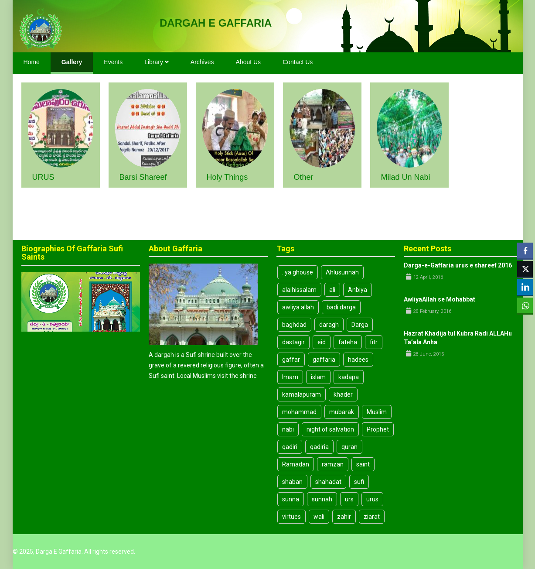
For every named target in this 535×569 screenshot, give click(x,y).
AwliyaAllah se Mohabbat (439, 299)
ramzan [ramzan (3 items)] (333, 464)
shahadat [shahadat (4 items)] (328, 481)
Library (156, 61)
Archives (202, 61)
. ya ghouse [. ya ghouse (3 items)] (297, 272)
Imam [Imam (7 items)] (290, 377)
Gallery (71, 61)
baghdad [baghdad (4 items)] (294, 324)
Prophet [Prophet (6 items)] (378, 429)
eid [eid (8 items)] (321, 342)
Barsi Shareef (143, 177)
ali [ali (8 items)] (332, 289)
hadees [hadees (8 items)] (358, 359)
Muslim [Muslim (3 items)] (377, 411)
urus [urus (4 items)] (372, 499)
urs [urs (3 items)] (349, 499)
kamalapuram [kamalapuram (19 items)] (301, 394)
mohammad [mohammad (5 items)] (299, 411)
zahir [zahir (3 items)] (344, 516)
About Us (248, 61)
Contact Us (298, 61)
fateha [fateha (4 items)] (347, 342)
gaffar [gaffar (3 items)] (291, 359)
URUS (43, 177)
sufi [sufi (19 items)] (359, 481)
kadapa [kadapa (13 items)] (348, 377)
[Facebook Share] (525, 250)
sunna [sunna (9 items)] (290, 499)
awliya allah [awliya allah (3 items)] (298, 307)
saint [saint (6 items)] (363, 464)
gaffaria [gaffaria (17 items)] (324, 359)
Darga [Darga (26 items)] (359, 324)
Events (113, 61)
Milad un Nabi (405, 177)
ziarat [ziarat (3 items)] (372, 516)
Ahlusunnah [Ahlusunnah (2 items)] (342, 272)
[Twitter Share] (525, 269)
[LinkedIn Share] (525, 287)
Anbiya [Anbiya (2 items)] (357, 289)
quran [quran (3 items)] (349, 446)
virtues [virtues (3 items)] (291, 516)
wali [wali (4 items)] (319, 516)
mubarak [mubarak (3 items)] (341, 411)
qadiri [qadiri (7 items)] (289, 446)
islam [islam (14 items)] (318, 377)
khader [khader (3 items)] (343, 394)
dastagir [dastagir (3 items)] (293, 342)
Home (32, 61)
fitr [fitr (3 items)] (374, 342)
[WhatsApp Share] (525, 305)
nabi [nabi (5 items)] (288, 429)
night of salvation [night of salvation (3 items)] (330, 429)
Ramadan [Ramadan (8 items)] (295, 464)
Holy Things (227, 177)
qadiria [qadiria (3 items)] (319, 446)
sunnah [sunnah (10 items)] (322, 499)
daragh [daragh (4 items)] (329, 324)
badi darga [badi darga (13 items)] (341, 307)
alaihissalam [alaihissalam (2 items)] (299, 289)
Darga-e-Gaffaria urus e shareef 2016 (458, 265)
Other (304, 177)
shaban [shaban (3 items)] (292, 481)
